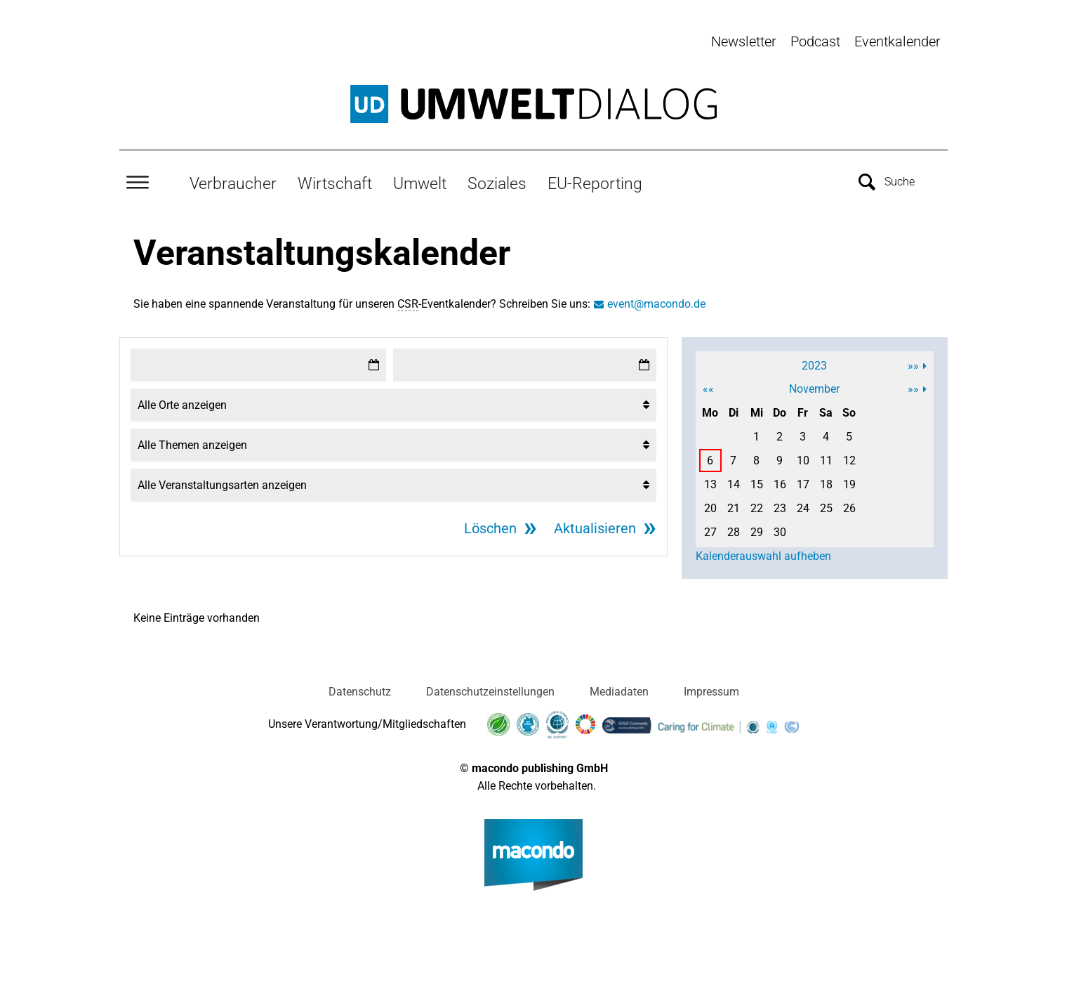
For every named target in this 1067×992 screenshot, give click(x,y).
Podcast (815, 41)
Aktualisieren (595, 525)
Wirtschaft (335, 180)
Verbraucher (233, 180)
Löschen (490, 525)
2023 (814, 363)
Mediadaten (619, 689)
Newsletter (743, 41)
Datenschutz (360, 689)
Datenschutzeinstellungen (490, 689)
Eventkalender (897, 41)
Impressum (711, 689)
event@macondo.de (656, 301)
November (814, 386)
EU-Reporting (595, 180)
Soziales (497, 180)
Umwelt (419, 180)
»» (913, 363)
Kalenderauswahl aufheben (763, 553)
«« (708, 386)
